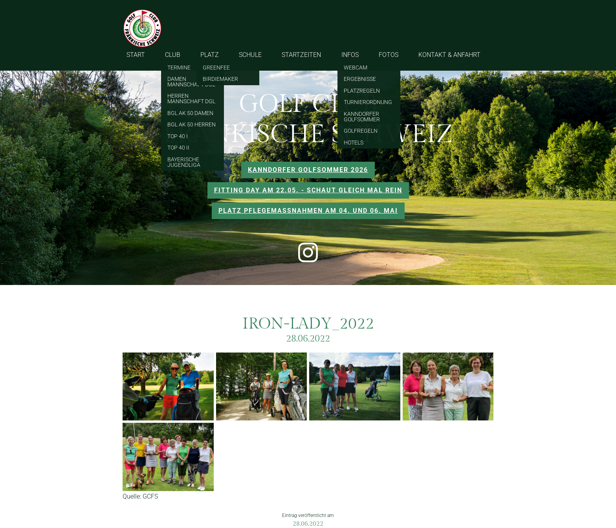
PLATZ (209, 54)
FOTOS (388, 54)
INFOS (350, 54)
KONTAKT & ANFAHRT (449, 54)
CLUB (172, 54)
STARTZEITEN (301, 54)
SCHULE (250, 54)
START (135, 54)
